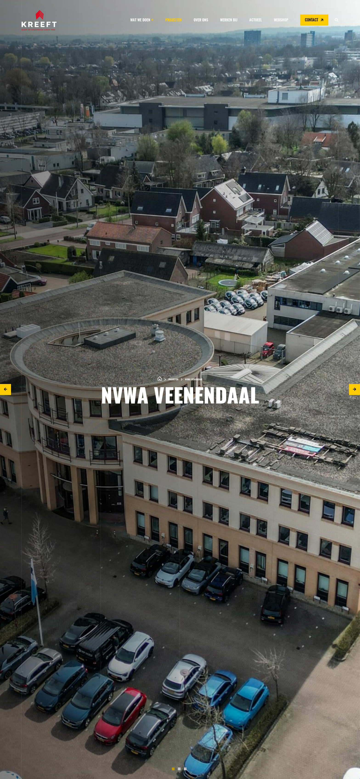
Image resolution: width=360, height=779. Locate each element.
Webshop (281, 20)
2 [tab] (180, 770)
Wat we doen (140, 20)
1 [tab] (174, 770)
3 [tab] (186, 770)
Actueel (255, 20)
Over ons (201, 20)
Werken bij (228, 20)
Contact (315, 20)
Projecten (173, 20)
